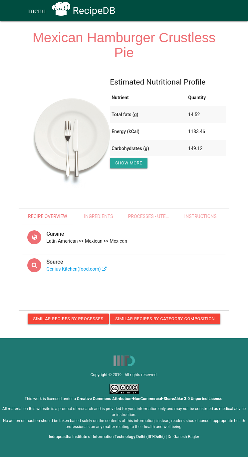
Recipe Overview (47, 216)
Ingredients (98, 216)
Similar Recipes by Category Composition (165, 318)
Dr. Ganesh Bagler (183, 436)
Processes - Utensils (151, 216)
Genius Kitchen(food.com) (76, 269)
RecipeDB (84, 10)
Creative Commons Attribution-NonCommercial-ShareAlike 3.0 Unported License (149, 398)
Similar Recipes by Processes (68, 318)
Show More (128, 162)
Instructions (200, 216)
